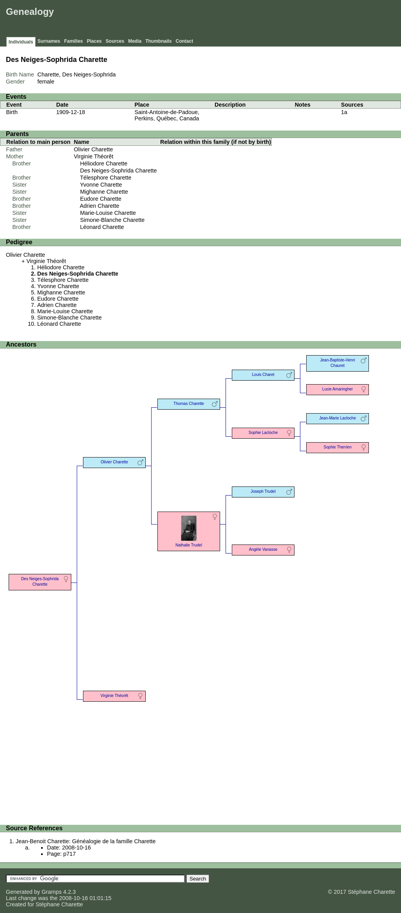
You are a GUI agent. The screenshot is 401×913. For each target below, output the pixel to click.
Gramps (51, 892)
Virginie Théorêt (94, 156)
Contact (184, 41)
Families (73, 41)
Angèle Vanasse (263, 549)
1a (344, 112)
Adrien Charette (99, 206)
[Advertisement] (256, 19)
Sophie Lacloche (263, 432)
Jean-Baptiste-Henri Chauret (337, 363)
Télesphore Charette (105, 177)
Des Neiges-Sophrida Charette (118, 170)
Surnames (49, 41)
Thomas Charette (188, 403)
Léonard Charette (102, 227)
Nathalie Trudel (188, 530)
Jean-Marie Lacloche (337, 418)
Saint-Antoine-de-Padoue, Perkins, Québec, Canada (167, 115)
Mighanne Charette (104, 192)
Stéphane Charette (59, 904)
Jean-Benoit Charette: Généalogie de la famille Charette (86, 841)
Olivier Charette (93, 149)
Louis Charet (263, 374)
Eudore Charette (101, 199)
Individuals (21, 42)
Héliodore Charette (104, 163)
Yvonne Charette (101, 185)
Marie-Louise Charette (108, 213)
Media (134, 41)
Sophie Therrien (337, 447)
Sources (115, 41)
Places (94, 41)
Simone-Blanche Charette (112, 220)
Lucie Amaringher (337, 389)
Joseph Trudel (263, 491)
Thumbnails (158, 41)
